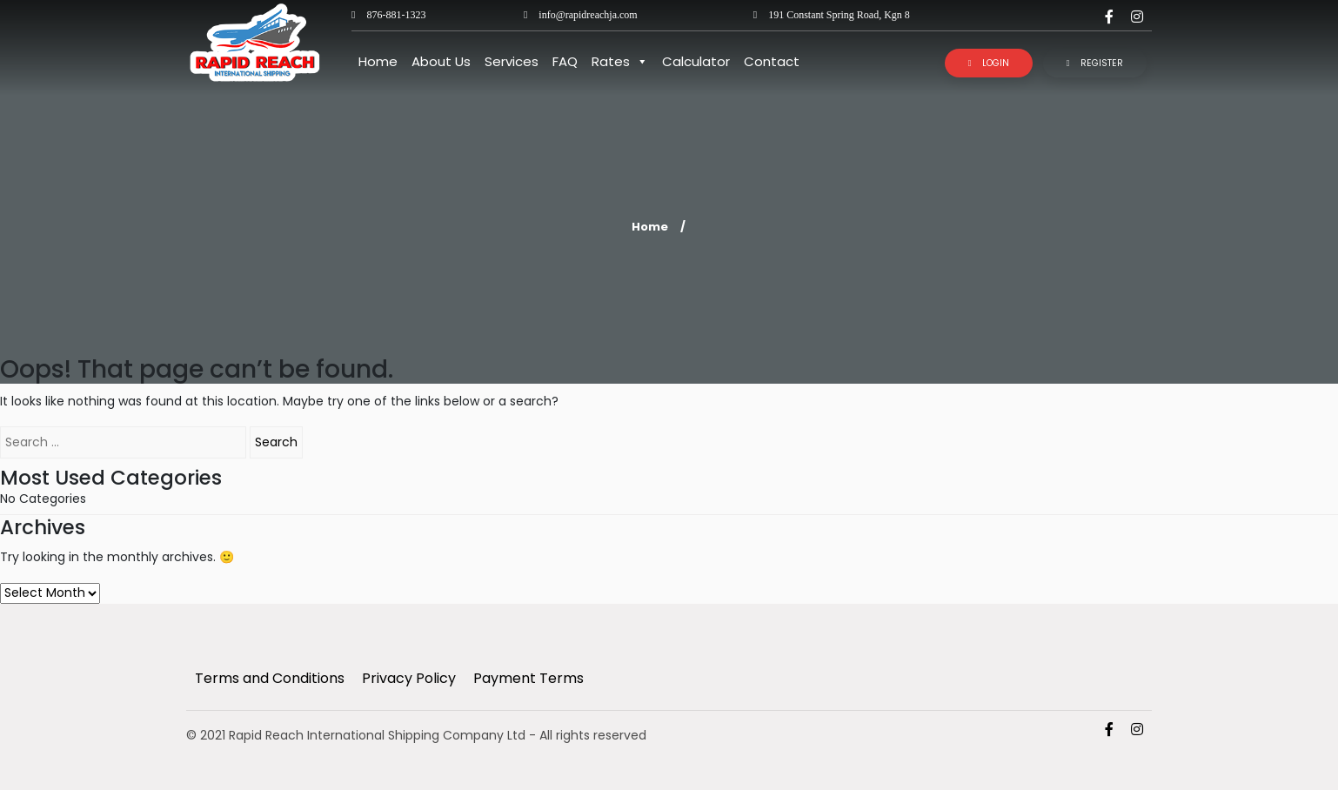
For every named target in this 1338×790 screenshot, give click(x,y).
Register (1095, 63)
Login (989, 63)
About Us (441, 61)
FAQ (565, 61)
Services (512, 61)
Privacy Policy (409, 678)
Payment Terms (528, 678)
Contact (771, 61)
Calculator (696, 61)
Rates (620, 61)
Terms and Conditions (270, 678)
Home (378, 61)
